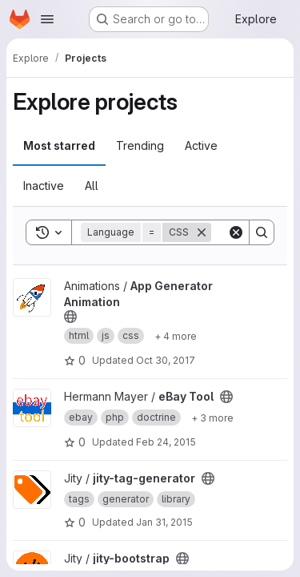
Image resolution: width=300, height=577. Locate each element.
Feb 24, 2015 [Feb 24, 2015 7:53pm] (166, 442)
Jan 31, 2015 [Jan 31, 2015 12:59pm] (164, 522)
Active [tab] (201, 145)
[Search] (261, 232)
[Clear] (236, 232)
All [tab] (91, 185)
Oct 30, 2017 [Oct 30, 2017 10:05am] (165, 360)
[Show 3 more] (212, 417)
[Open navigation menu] (47, 19)
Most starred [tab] (59, 145)
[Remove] (201, 232)
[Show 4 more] (175, 335)
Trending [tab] (140, 145)
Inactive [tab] (43, 185)
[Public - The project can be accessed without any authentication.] (70, 316)
